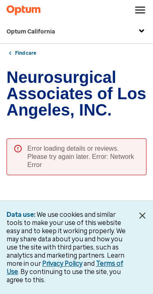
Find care (25, 53)
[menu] (140, 10)
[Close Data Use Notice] (142, 215)
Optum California (76, 32)
